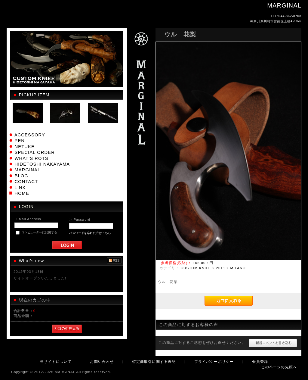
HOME (21, 193)
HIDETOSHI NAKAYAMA (42, 164)
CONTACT (26, 181)
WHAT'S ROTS (31, 158)
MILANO (238, 268)
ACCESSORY (29, 134)
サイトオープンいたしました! (40, 278)
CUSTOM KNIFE (195, 268)
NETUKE (24, 146)
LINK (20, 187)
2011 (220, 268)
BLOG (21, 175)
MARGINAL (27, 169)
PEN (19, 140)
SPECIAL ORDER (34, 152)
